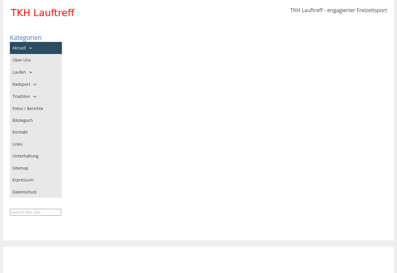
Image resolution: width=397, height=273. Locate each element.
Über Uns (21, 60)
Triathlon (21, 96)
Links (17, 144)
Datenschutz (24, 192)
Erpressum (22, 180)
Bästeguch (22, 120)
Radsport (21, 84)
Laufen (19, 72)
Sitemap (20, 168)
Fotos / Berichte (27, 108)
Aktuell (19, 48)
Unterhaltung (25, 156)
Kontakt (20, 132)
